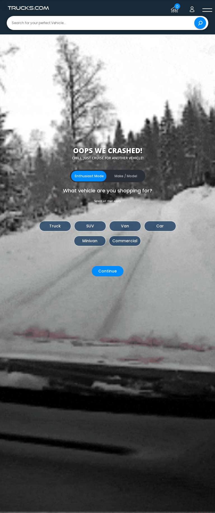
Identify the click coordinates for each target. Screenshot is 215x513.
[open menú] (207, 10)
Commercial (124, 241)
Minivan (89, 241)
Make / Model (125, 176)
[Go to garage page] (175, 8)
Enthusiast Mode (89, 176)
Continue (107, 271)
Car (160, 226)
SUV (90, 226)
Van (125, 226)
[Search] (200, 23)
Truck (55, 226)
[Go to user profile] (192, 8)
